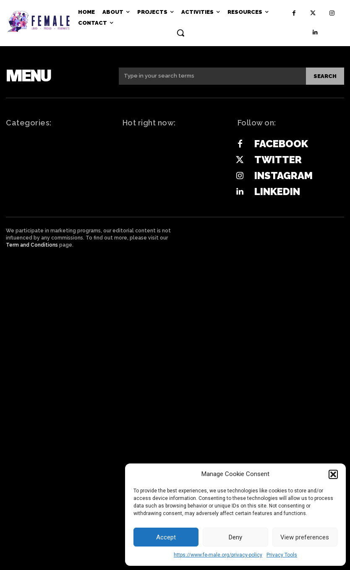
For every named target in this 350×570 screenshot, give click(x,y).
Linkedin (277, 191)
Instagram (283, 175)
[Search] (325, 76)
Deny (235, 537)
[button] (333, 474)
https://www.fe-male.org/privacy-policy (218, 555)
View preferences (304, 537)
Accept (166, 537)
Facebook (281, 144)
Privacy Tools (281, 555)
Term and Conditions (32, 245)
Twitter (278, 160)
